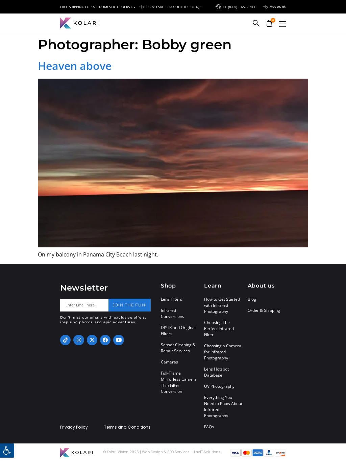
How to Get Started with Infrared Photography (222, 305)
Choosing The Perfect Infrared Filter (219, 328)
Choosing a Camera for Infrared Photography (222, 352)
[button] (282, 24)
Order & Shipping (264, 310)
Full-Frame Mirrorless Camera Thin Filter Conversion (179, 382)
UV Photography (219, 386)
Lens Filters (171, 299)
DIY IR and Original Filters (178, 330)
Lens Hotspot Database (216, 372)
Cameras (169, 362)
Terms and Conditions (127, 427)
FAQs (209, 427)
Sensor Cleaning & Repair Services (178, 348)
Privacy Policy (74, 427)
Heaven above (75, 65)
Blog (252, 299)
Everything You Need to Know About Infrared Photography (223, 406)
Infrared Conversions (172, 313)
